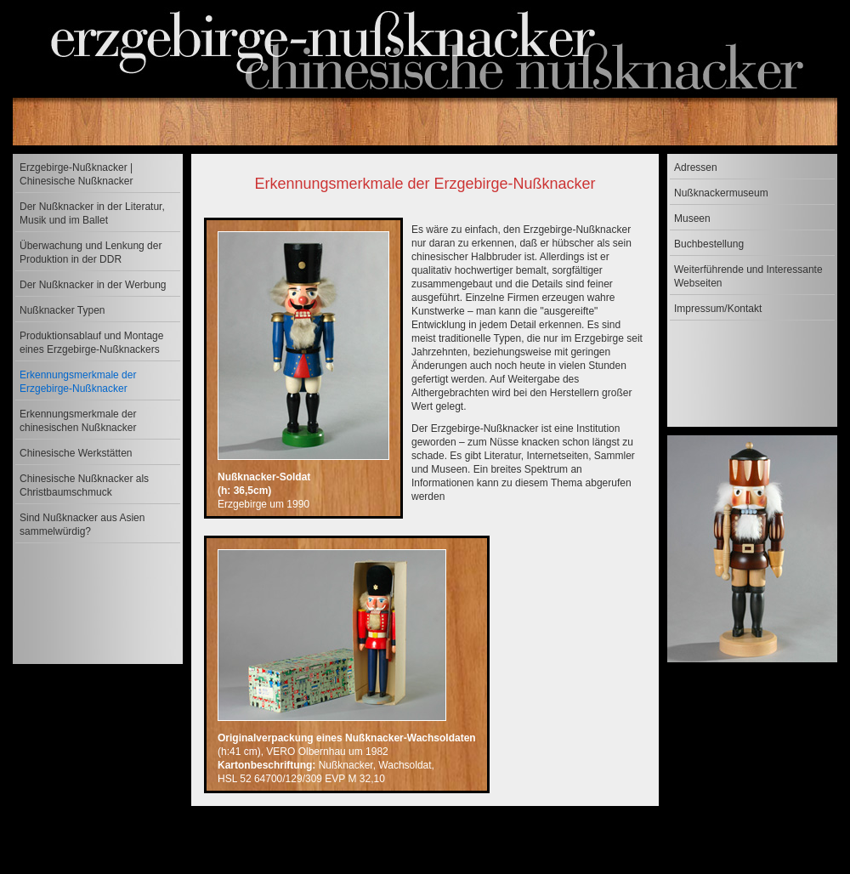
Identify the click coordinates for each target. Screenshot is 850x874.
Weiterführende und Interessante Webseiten (748, 276)
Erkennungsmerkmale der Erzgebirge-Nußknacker (78, 381)
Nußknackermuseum (721, 193)
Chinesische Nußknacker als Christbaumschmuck (84, 485)
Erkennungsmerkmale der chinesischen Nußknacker (78, 421)
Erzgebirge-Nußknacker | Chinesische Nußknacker (76, 174)
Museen (692, 218)
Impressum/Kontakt (718, 309)
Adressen (695, 167)
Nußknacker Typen (62, 310)
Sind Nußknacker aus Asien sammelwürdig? (82, 524)
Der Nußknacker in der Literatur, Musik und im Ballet (92, 213)
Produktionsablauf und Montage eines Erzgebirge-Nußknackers (91, 342)
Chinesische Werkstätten (76, 453)
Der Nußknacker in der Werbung (93, 285)
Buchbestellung (709, 244)
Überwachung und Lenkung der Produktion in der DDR (91, 252)
